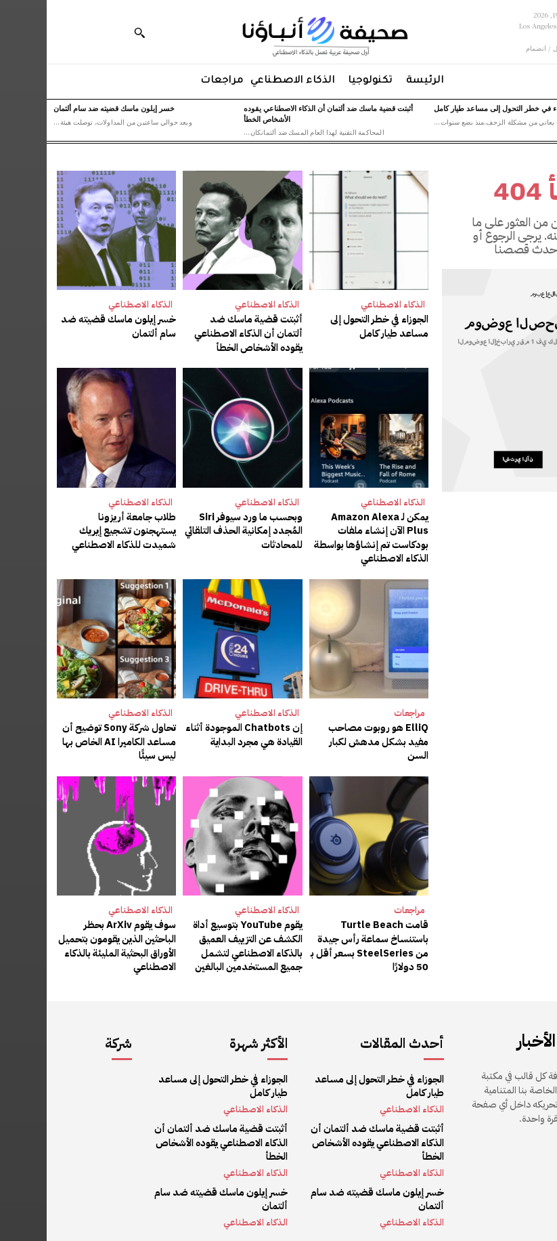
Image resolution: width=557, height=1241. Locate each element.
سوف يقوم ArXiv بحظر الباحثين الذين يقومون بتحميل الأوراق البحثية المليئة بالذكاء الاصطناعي (72, 937)
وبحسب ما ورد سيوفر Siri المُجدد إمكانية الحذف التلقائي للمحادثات (198, 527)
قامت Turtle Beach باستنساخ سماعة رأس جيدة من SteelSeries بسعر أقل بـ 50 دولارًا (324, 937)
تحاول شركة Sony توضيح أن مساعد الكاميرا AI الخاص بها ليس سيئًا (74, 735)
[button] (93, 32)
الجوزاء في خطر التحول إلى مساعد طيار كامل (457, 107)
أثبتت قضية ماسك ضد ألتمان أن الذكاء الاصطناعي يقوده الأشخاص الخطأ (281, 112)
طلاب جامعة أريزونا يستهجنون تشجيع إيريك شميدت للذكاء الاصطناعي (70, 527)
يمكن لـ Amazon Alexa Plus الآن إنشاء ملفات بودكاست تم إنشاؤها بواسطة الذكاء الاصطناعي (322, 534)
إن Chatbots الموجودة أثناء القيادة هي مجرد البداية (199, 729)
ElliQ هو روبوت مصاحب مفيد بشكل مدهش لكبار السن (323, 729)
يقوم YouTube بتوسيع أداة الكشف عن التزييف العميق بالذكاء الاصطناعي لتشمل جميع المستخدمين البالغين (203, 937)
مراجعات (362, 708)
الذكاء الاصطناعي (346, 304)
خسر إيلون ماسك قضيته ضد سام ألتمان (67, 107)
